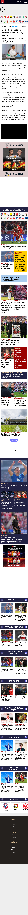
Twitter (14, 904)
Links (14, 912)
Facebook (14, 907)
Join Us (14, 886)
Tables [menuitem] (18, 2)
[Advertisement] (14, 29)
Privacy (14, 896)
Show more (14, 500)
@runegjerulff (14, 55)
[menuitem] (3, 1)
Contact (14, 884)
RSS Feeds (14, 909)
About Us (14, 881)
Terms (14, 894)
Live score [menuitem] (11, 2)
